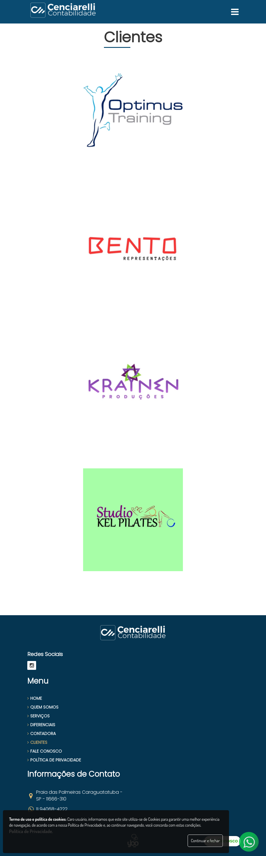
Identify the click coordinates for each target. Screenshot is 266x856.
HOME (34, 698)
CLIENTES (37, 742)
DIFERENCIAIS (41, 725)
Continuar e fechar (205, 840)
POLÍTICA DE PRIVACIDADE (54, 760)
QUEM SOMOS (42, 707)
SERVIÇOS (38, 716)
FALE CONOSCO (44, 751)
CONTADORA (41, 733)
